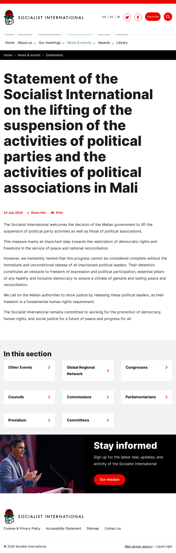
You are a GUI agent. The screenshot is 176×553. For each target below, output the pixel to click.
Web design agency (139, 546)
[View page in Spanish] (109, 17)
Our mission (109, 481)
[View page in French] (116, 17)
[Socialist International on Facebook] (138, 17)
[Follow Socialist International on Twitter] (127, 17)
